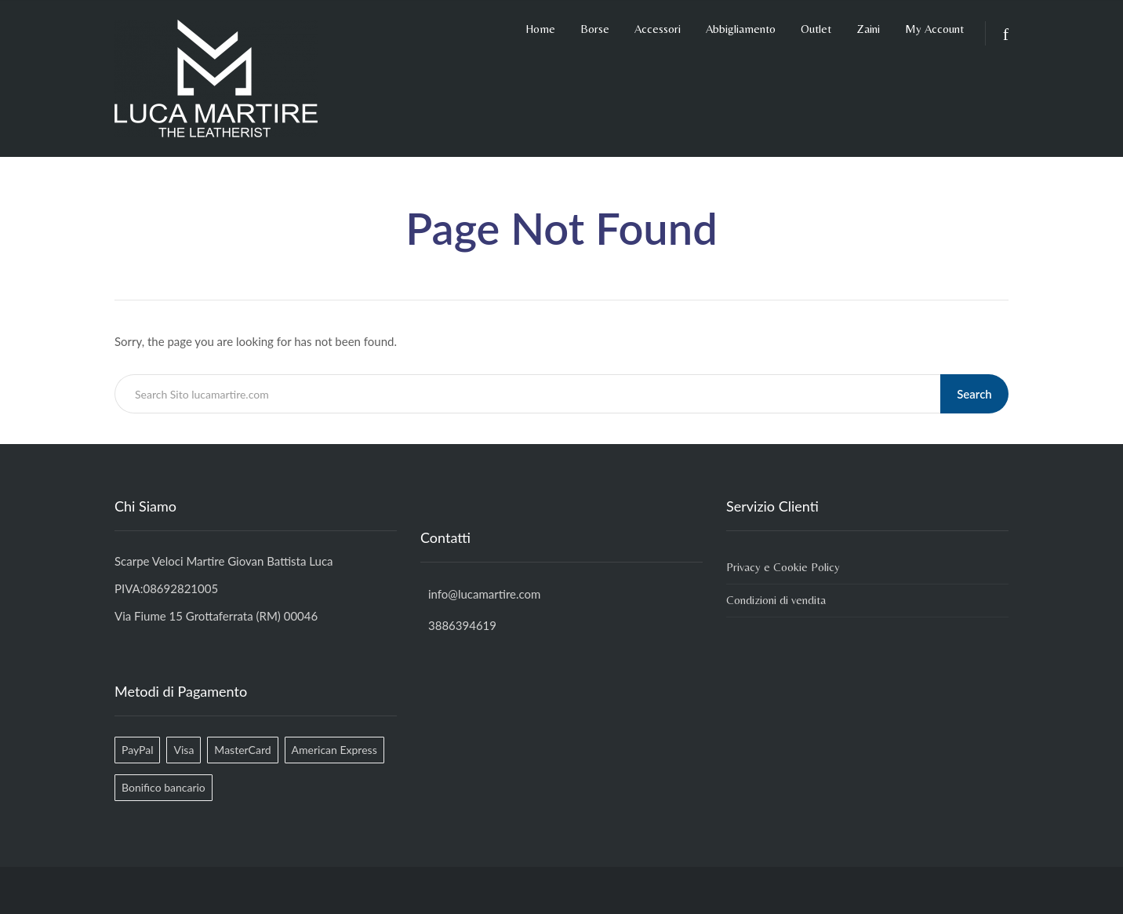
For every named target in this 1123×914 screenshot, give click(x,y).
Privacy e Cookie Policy (783, 567)
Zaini (868, 28)
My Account (934, 28)
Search (975, 394)
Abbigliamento (741, 28)
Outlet (816, 28)
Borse (594, 28)
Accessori (657, 28)
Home (540, 28)
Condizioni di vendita (776, 599)
